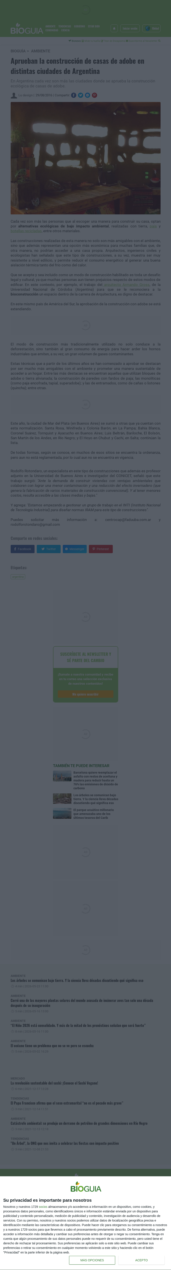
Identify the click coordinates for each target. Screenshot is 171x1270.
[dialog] (85, 1223)
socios (43, 1206)
